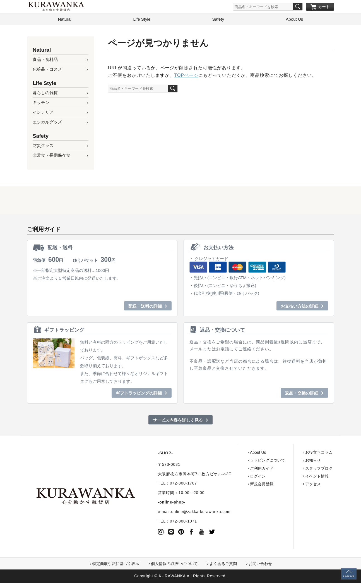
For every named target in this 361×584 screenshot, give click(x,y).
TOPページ (186, 76)
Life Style (141, 20)
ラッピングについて (246, 461)
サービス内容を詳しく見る (178, 421)
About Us (294, 20)
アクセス (291, 485)
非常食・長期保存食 (51, 156)
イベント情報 (295, 477)
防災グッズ (43, 146)
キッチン (41, 103)
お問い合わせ (260, 565)
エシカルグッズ (47, 123)
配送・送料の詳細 (145, 307)
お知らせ (291, 461)
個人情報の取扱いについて (174, 565)
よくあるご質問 (223, 565)
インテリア (43, 113)
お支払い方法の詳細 (299, 307)
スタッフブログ (297, 469)
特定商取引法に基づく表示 (115, 565)
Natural (64, 20)
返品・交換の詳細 (301, 394)
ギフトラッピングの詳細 (139, 394)
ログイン (236, 477)
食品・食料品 (45, 60)
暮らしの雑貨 (45, 93)
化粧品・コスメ (47, 70)
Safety (218, 20)
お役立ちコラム (297, 453)
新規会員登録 (240, 485)
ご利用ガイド (240, 469)
